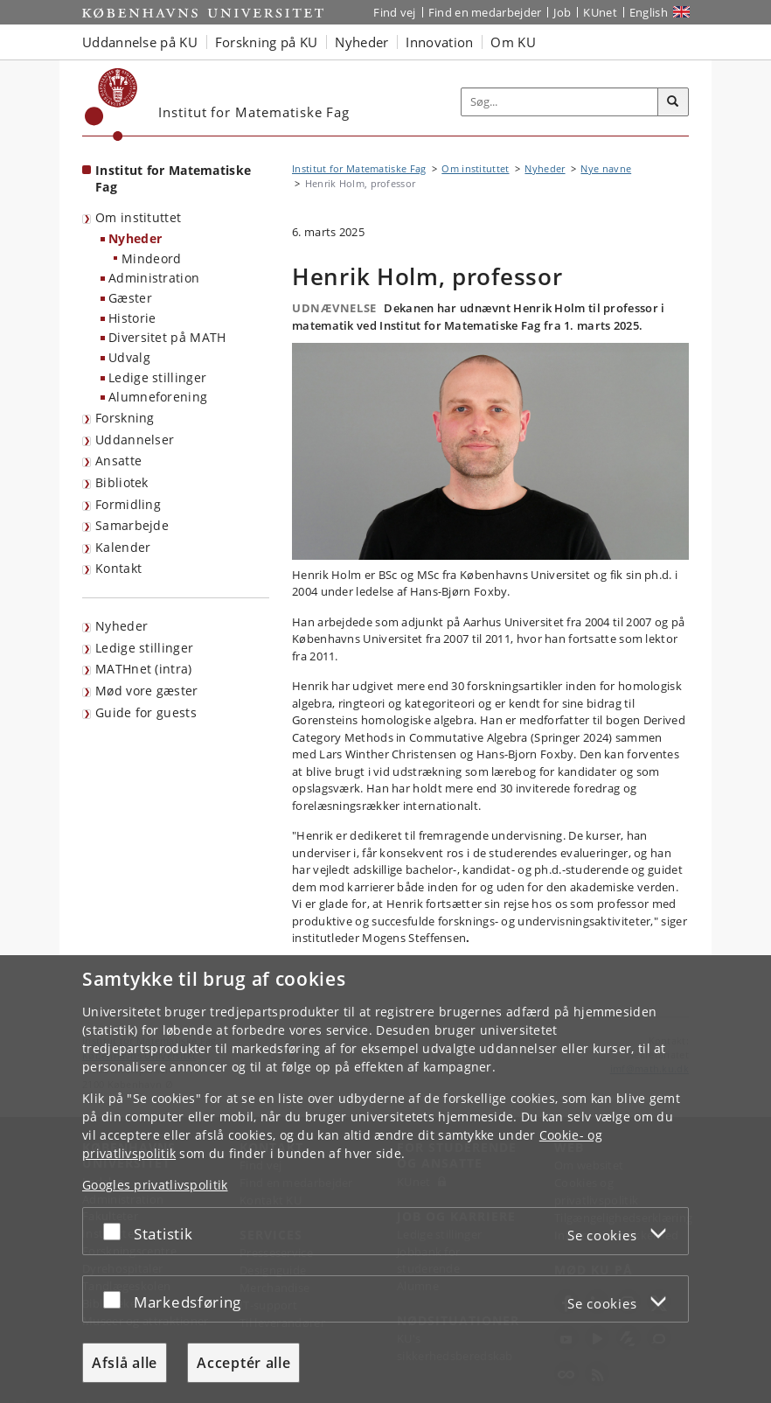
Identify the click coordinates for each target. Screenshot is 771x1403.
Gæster (130, 298)
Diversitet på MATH (167, 337)
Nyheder (135, 238)
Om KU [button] (513, 42)
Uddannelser (134, 439)
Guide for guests (146, 712)
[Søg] (673, 102)
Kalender (122, 547)
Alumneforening (157, 396)
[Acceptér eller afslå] (116, 1231)
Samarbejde (132, 525)
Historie (132, 318)
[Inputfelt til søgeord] (560, 101)
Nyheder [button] (361, 42)
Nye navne (605, 168)
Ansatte (118, 460)
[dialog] (385, 1179)
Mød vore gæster (146, 690)
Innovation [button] (439, 42)
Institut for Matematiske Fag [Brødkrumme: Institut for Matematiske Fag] (359, 168)
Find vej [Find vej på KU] (394, 12)
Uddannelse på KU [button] (140, 42)
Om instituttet (138, 217)
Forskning (125, 417)
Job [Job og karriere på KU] (562, 12)
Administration (153, 277)
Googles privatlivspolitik (155, 1184)
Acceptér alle (243, 1362)
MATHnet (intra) (143, 668)
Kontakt (118, 568)
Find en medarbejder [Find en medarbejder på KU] (485, 12)
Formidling (128, 504)
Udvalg (129, 357)
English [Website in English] (648, 12)
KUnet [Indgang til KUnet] (600, 12)
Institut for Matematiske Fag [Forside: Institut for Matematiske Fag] (173, 178)
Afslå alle (124, 1362)
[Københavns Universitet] (111, 104)
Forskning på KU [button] (266, 42)
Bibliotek (122, 482)
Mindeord (151, 258)
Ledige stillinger (157, 377)
